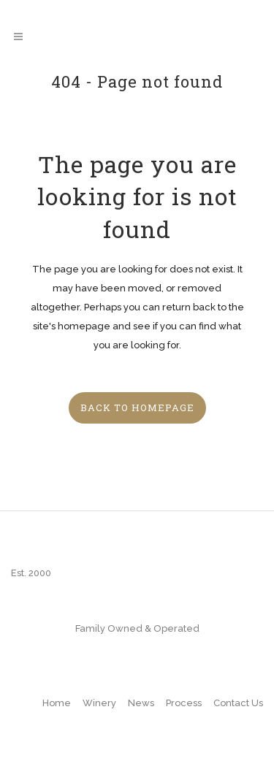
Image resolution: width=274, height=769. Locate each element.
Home (56, 702)
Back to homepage (137, 407)
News (141, 702)
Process (184, 702)
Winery (99, 702)
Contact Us (238, 702)
